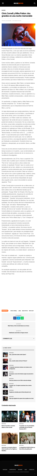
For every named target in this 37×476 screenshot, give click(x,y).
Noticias (11, 352)
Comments (7, 338)
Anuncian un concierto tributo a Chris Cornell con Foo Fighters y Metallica (9, 449)
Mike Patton (25, 310)
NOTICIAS (5, 469)
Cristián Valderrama (6, 20)
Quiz (10, 359)
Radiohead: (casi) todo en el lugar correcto (18, 332)
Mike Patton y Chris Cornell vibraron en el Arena (18, 325)
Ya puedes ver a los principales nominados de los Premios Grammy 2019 (26, 427)
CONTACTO (31, 469)
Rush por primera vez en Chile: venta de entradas (20, 380)
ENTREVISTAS (13, 469)
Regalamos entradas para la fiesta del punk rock (20, 392)
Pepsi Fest (31, 310)
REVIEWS (20, 469)
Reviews (3, 10)
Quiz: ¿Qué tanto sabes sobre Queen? (17, 354)
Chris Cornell (13, 310)
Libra (19, 310)
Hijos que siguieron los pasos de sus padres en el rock (21, 398)
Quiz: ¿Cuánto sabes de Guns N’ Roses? (18, 361)
